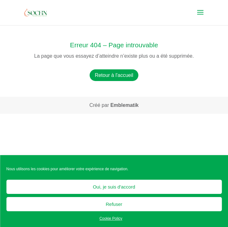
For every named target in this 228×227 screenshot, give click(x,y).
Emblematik (124, 105)
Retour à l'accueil (114, 75)
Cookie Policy (110, 218)
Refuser (114, 204)
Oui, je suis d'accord (114, 186)
